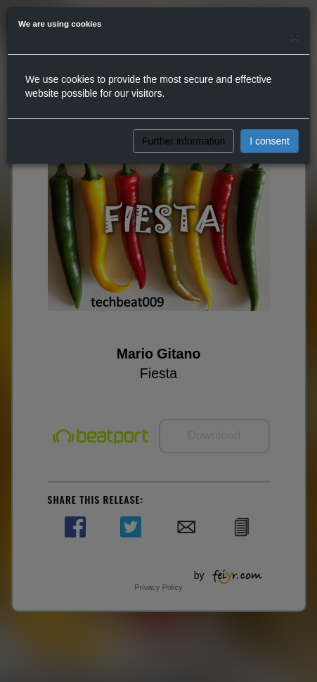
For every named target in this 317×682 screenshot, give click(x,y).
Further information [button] (183, 141)
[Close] (294, 36)
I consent (270, 141)
